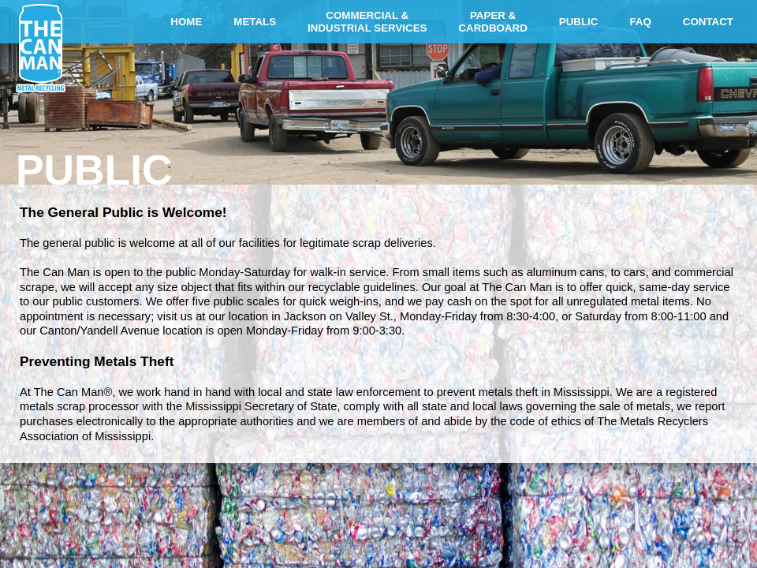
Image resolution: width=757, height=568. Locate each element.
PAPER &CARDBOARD (492, 21)
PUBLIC (579, 22)
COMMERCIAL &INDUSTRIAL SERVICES (367, 21)
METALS (254, 22)
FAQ (640, 22)
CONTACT (708, 22)
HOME (186, 22)
